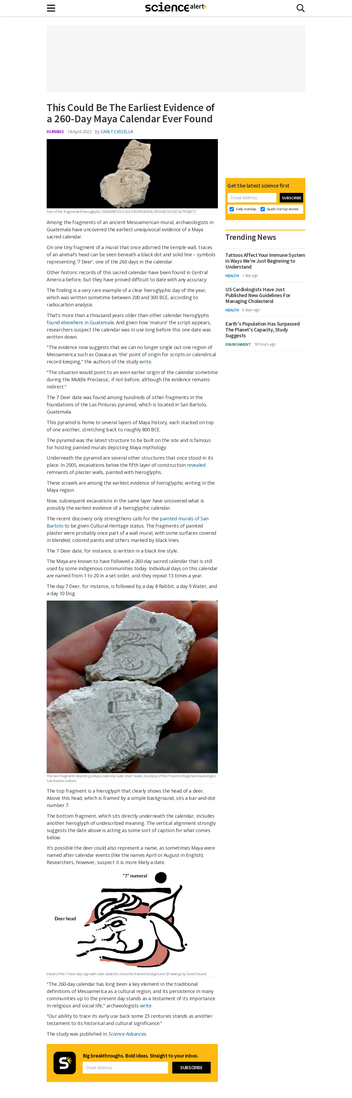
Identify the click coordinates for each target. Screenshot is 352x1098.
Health (232, 275)
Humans (55, 131)
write (145, 361)
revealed (196, 465)
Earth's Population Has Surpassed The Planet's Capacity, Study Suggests (262, 329)
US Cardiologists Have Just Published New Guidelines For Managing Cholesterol (257, 295)
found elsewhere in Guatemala (80, 322)
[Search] (300, 8)
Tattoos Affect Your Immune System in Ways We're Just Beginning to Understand (265, 261)
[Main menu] (51, 8)
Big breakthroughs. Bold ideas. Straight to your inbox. (140, 1056)
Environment (238, 344)
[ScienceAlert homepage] (176, 8)
